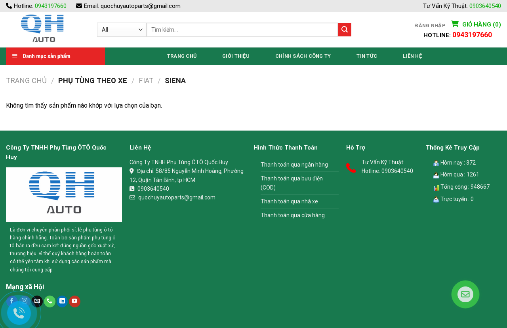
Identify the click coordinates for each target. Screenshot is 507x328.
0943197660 (51, 5)
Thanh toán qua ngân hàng (294, 164)
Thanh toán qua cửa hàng (293, 215)
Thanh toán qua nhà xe (289, 201)
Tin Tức (366, 56)
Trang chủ (26, 80)
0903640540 (485, 5)
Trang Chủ (181, 56)
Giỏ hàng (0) (481, 24)
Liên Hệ (412, 56)
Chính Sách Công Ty (303, 56)
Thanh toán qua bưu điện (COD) (292, 182)
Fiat (146, 80)
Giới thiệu (236, 56)
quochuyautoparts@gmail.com (141, 5)
